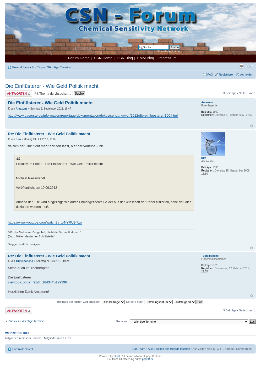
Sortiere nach (149, 301)
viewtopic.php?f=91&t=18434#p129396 (37, 282)
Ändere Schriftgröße (249, 66)
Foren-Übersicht (23, 67)
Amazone (21, 108)
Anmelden (246, 74)
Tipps (41, 67)
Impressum (168, 58)
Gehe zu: (122, 321)
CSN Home (103, 58)
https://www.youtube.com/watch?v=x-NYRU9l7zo (45, 222)
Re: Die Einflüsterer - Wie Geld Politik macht (49, 134)
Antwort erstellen (18, 93)
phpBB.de (148, 359)
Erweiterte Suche (169, 51)
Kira (18, 139)
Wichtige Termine (59, 67)
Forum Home (79, 58)
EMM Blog (145, 58)
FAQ (210, 74)
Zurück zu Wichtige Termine (26, 321)
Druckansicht (241, 66)
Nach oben (251, 125)
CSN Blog (125, 58)
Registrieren (226, 74)
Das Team (138, 348)
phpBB (117, 356)
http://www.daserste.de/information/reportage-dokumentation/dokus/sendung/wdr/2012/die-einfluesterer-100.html (93, 115)
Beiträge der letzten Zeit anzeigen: (91, 301)
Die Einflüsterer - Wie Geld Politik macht (52, 86)
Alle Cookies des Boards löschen (169, 348)
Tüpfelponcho (24, 261)
